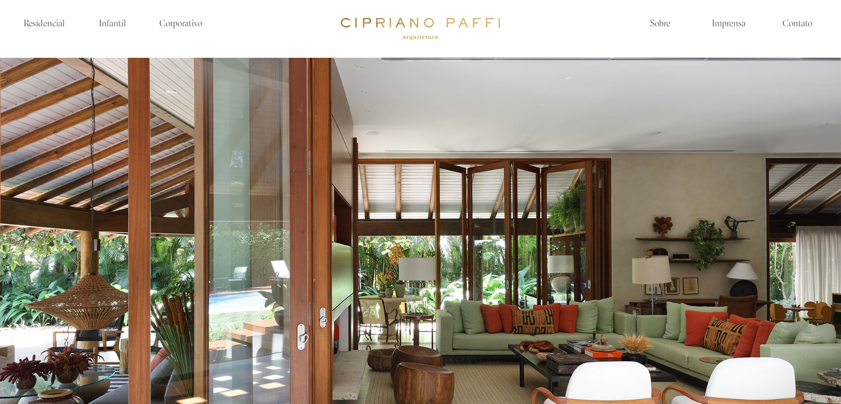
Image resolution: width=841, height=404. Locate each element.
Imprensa (729, 24)
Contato (797, 24)
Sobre (660, 24)
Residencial (44, 24)
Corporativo (180, 24)
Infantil (112, 24)
